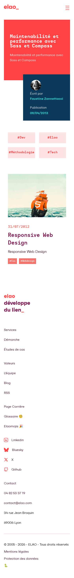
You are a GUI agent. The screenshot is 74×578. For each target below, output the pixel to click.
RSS (7, 393)
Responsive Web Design (30, 239)
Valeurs (9, 363)
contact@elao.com (18, 503)
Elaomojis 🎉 (13, 426)
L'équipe (10, 373)
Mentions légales (16, 551)
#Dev (21, 137)
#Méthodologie (21, 152)
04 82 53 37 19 (14, 493)
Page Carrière (14, 406)
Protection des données (21, 558)
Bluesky (13, 450)
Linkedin (14, 440)
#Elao (52, 137)
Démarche (12, 340)
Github (13, 469)
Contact (10, 483)
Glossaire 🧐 (13, 416)
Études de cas (14, 349)
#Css (12, 261)
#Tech (53, 152)
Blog (7, 383)
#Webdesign (28, 261)
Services (10, 330)
